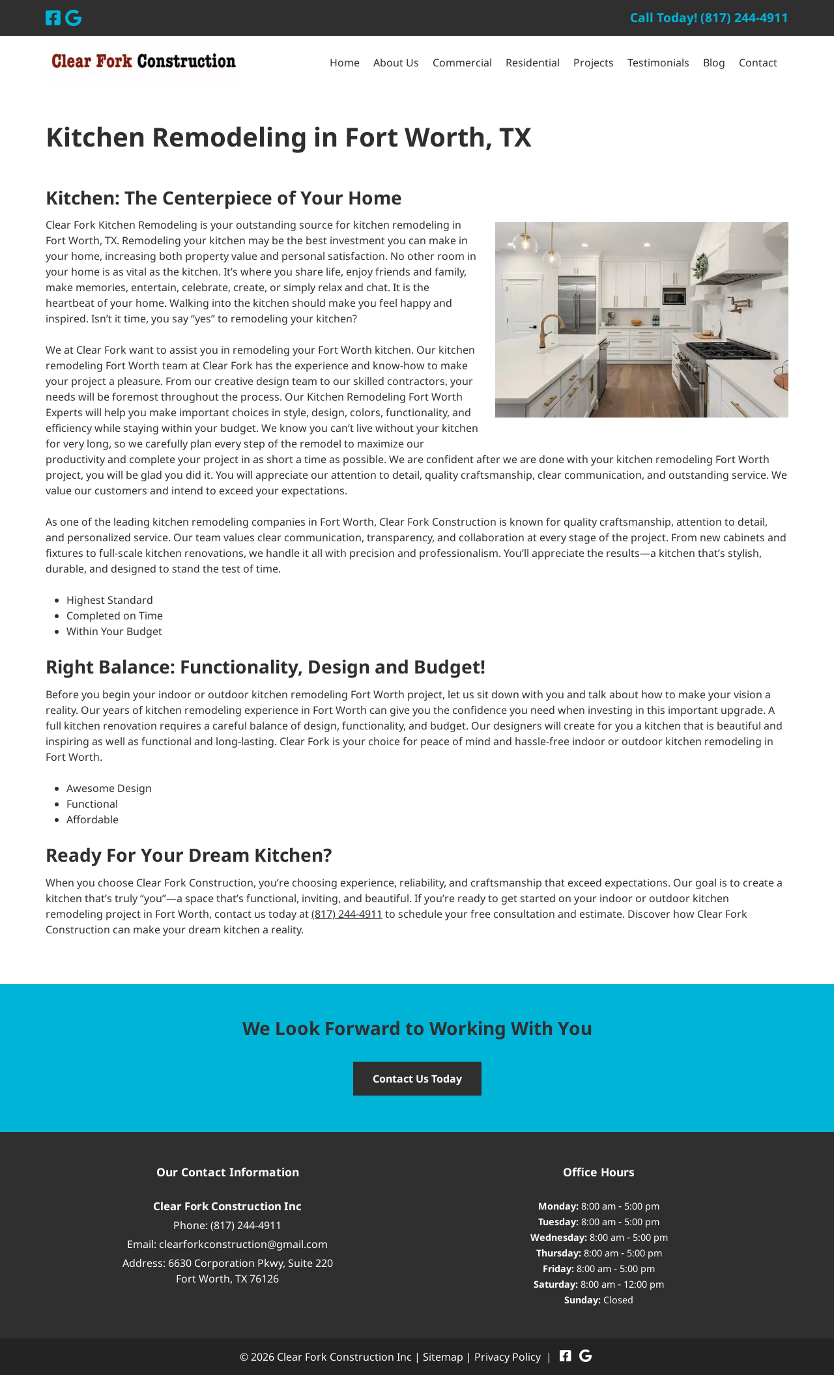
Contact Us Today (417, 1078)
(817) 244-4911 (346, 914)
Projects (593, 62)
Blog (714, 62)
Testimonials (658, 62)
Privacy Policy (507, 1357)
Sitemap (443, 1357)
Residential (533, 62)
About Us (396, 62)
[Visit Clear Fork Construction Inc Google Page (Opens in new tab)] (73, 17)
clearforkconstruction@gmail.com (243, 1244)
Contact (758, 62)
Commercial (462, 62)
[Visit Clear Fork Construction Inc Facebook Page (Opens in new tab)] (53, 17)
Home (345, 62)
